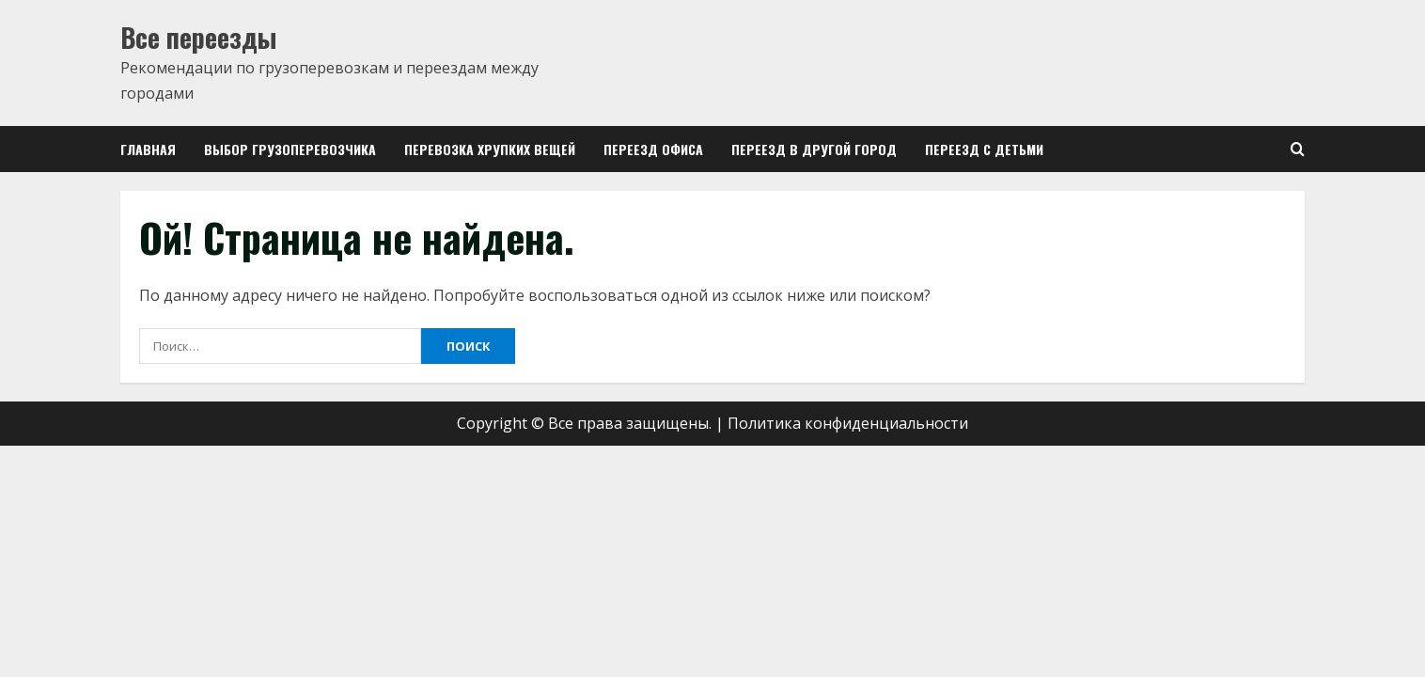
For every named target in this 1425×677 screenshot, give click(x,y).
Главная (148, 149)
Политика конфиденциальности (848, 423)
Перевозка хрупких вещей (489, 149)
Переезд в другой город (814, 149)
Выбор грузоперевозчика (290, 149)
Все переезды (198, 37)
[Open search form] (1298, 149)
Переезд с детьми (984, 149)
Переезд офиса (653, 149)
